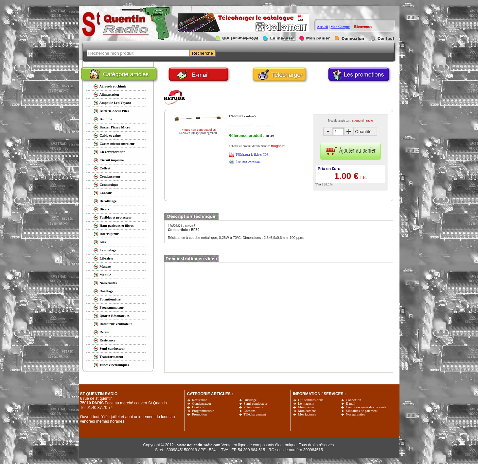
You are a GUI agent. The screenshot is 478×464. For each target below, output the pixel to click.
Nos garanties (355, 414)
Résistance (199, 400)
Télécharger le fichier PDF (252, 154)
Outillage (250, 400)
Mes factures (307, 414)
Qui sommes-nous (310, 400)
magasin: (278, 146)
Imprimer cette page (248, 161)
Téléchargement (255, 414)
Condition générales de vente (366, 407)
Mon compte (307, 411)
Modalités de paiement (362, 411)
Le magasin (306, 403)
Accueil (322, 27)
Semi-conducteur (256, 403)
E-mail (350, 403)
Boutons (198, 407)
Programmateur (203, 411)
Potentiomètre (253, 407)
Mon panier (306, 407)
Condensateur (201, 403)
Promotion (199, 414)
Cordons (250, 411)
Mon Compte (339, 27)
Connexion (353, 400)
